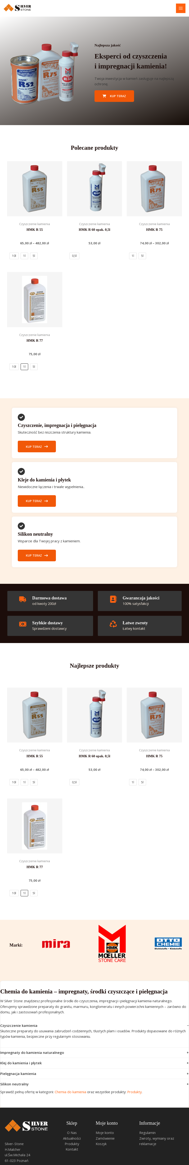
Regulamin (147, 1132)
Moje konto (105, 1132)
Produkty (134, 1091)
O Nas (72, 1132)
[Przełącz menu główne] (180, 8)
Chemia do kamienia (70, 1091)
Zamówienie (105, 1138)
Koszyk (101, 1143)
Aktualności (72, 1138)
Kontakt (72, 1149)
